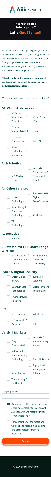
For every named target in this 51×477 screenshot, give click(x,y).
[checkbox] (17, 117)
